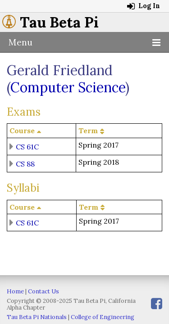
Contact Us (43, 291)
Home (15, 291)
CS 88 (25, 163)
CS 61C (27, 146)
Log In (143, 6)
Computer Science (67, 87)
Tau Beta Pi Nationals (37, 317)
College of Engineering (102, 317)
